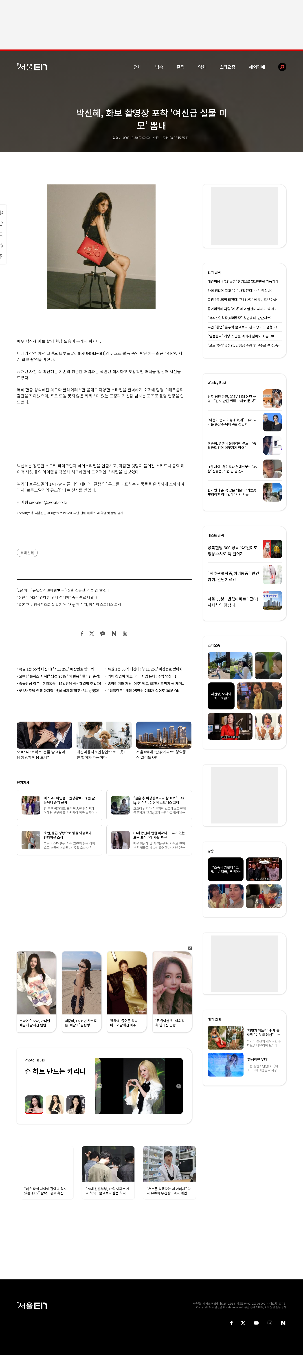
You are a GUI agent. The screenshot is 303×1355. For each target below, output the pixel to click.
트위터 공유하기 (91, 633)
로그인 (282, 1303)
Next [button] (178, 1086)
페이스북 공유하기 (82, 633)
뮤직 (180, 67)
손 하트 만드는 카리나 (55, 1071)
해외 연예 (214, 1019)
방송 (159, 67)
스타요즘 (227, 67)
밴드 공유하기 (125, 633)
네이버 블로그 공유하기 (114, 633)
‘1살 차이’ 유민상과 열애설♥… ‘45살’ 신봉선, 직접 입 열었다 (63, 590)
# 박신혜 (27, 552)
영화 (202, 67)
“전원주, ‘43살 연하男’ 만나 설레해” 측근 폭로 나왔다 (57, 597)
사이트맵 (272, 1303)
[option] (139, 1086)
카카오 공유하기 (102, 633)
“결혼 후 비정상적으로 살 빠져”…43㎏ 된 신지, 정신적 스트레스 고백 (69, 604)
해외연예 (257, 67)
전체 (138, 67)
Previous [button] (100, 1086)
